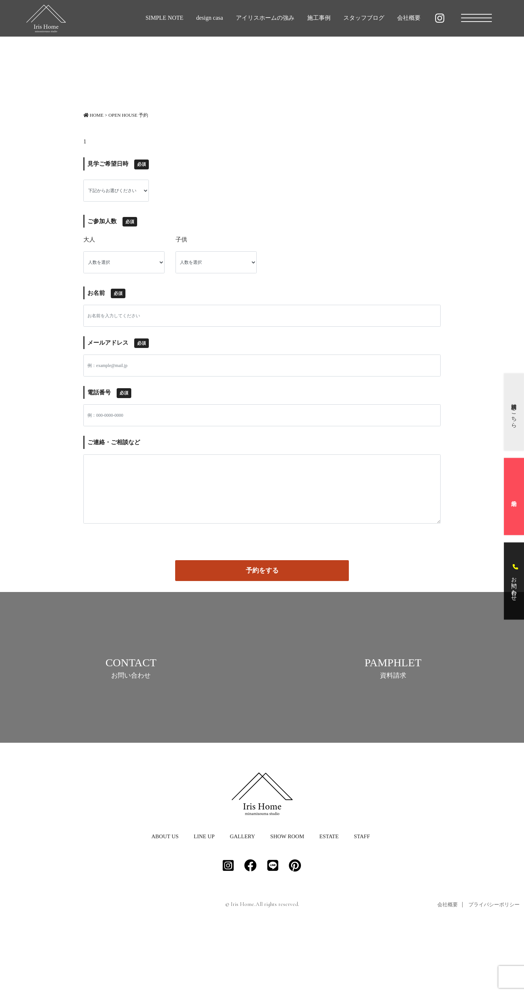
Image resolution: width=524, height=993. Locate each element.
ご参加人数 (112, 221)
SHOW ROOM (287, 897)
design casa (209, 18)
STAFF (362, 897)
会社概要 (409, 18)
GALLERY (242, 897)
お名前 (106, 293)
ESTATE (329, 897)
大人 (89, 239)
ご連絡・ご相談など (113, 442)
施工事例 (319, 18)
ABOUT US (164, 897)
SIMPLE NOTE (165, 18)
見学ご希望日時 (118, 164)
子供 (181, 239)
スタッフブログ (363, 18)
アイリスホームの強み (265, 18)
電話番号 (109, 393)
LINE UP (204, 897)
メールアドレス (118, 343)
